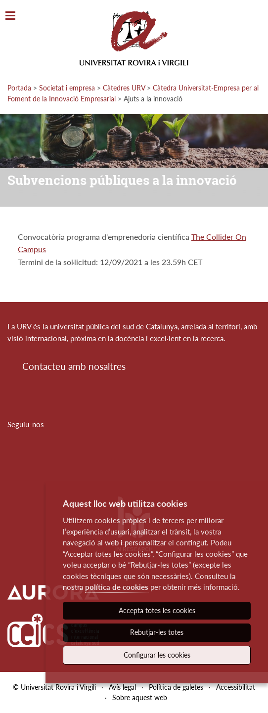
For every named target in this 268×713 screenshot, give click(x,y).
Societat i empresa (67, 88)
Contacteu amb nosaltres (74, 366)
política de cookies (116, 586)
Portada (19, 88)
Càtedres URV (124, 88)
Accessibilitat (235, 687)
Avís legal (122, 687)
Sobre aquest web (139, 697)
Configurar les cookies (157, 655)
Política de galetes (176, 687)
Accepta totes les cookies (157, 610)
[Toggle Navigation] (10, 16)
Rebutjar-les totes (156, 632)
